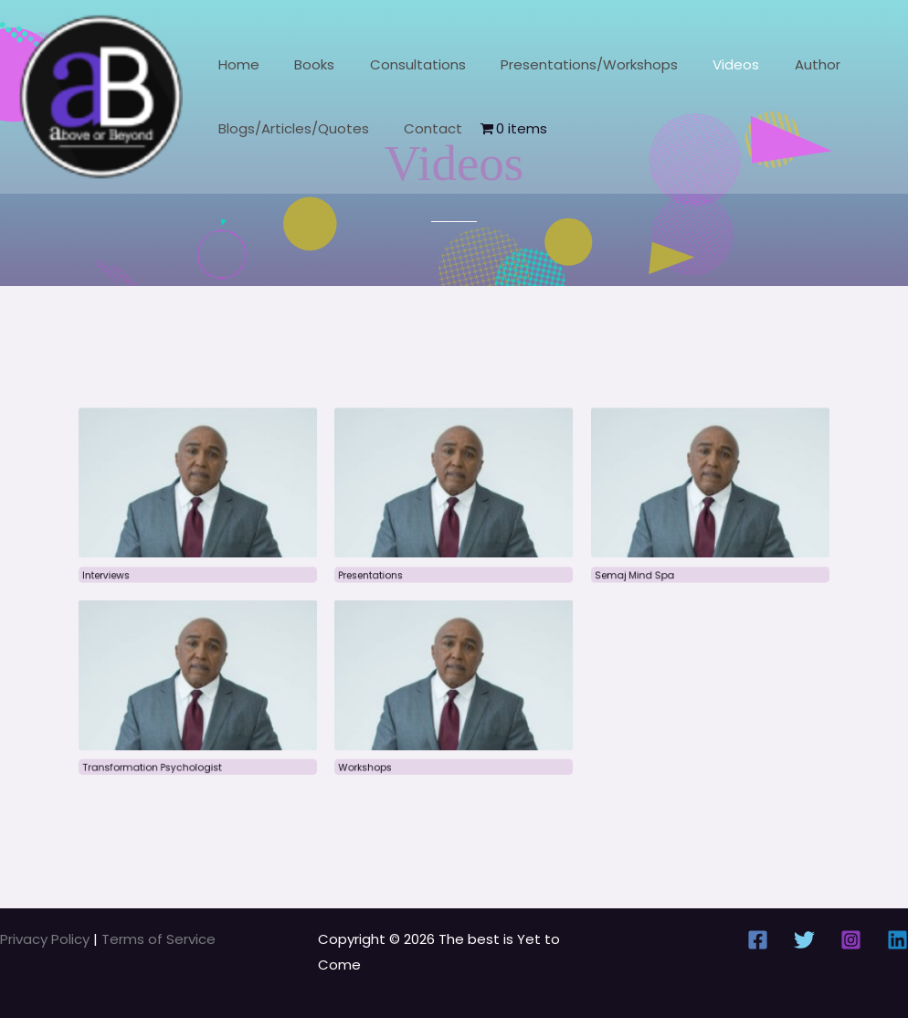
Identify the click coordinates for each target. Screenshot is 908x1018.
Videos (702, 64)
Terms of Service (158, 939)
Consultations (399, 64)
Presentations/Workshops (562, 64)
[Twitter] (804, 939)
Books (303, 64)
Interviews (140, 577)
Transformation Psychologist (182, 751)
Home (235, 64)
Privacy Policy (46, 939)
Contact (422, 128)
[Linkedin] (897, 939)
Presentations (379, 577)
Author (775, 64)
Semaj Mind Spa (617, 577)
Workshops (374, 751)
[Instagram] (850, 939)
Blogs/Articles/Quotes (290, 128)
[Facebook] (757, 939)
